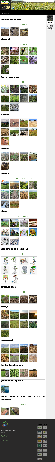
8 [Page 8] (29, 178)
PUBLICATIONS (34, 11)
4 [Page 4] (22, 178)
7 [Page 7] (26, 82)
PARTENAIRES (50, 11)
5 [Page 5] (24, 178)
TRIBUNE (27, 11)
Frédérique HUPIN (4, 436)
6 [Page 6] (24, 82)
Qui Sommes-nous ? (6, 13)
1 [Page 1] (20, 24)
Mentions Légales (4, 440)
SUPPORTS (13, 11)
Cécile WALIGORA (4, 435)
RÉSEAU (42, 11)
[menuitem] (2, 11)
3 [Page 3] (19, 82)
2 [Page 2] (22, 24)
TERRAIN (20, 11)
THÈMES (6, 11)
